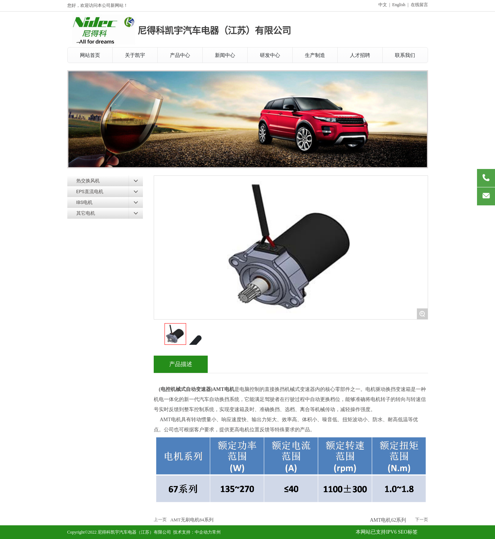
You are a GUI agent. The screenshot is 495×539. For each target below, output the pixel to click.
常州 (216, 532)
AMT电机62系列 (388, 520)
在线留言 (419, 4)
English (398, 4)
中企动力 (203, 532)
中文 (382, 4)
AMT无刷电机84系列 (191, 519)
